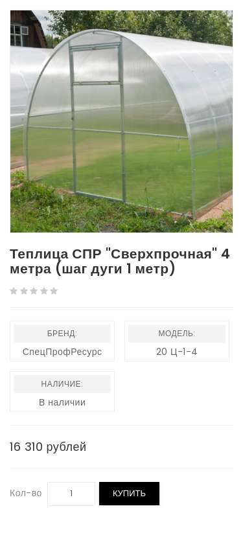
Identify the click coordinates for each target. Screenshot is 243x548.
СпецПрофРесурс (62, 351)
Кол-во (26, 493)
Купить (129, 493)
